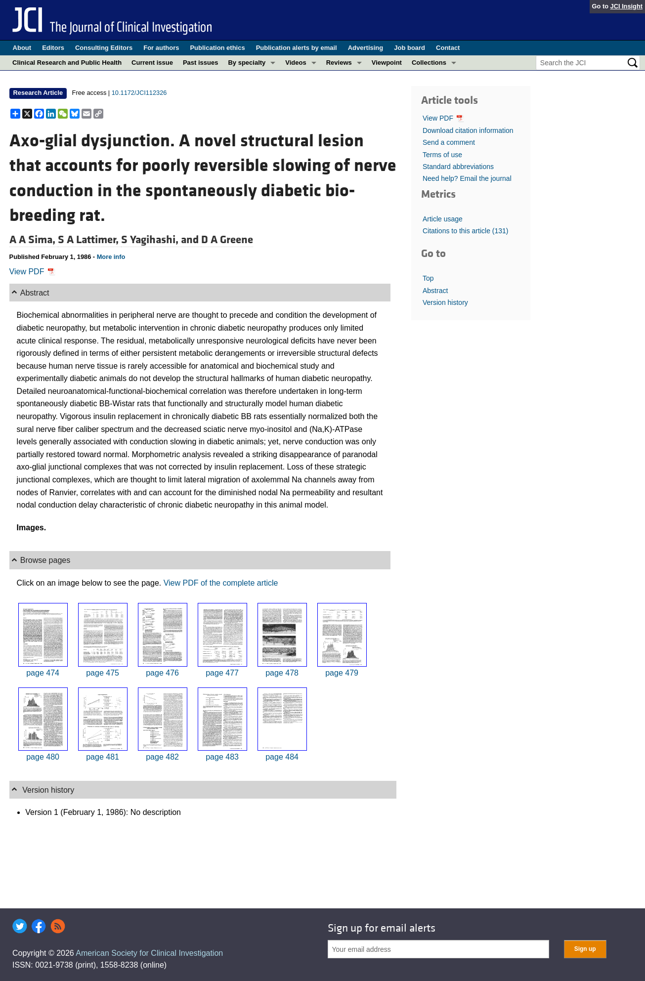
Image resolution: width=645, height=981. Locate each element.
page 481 (102, 757)
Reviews (339, 62)
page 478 (282, 673)
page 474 (42, 673)
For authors (161, 47)
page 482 (162, 757)
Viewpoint (387, 62)
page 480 (42, 757)
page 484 (282, 757)
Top (428, 278)
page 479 (341, 673)
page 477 (222, 673)
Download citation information (468, 130)
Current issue (152, 62)
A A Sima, (33, 240)
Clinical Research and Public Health (67, 62)
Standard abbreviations (458, 167)
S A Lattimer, (89, 240)
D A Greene (227, 240)
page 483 (222, 757)
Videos (295, 62)
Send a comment (449, 142)
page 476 (162, 673)
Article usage (443, 219)
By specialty (246, 62)
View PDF (32, 271)
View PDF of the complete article (221, 583)
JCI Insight (626, 6)
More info (111, 256)
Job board (409, 47)
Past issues (200, 62)
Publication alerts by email (296, 47)
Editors (53, 47)
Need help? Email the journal (467, 178)
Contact (448, 47)
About (22, 47)
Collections (429, 62)
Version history (445, 302)
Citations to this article (466, 231)
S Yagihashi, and (161, 240)
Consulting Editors (103, 47)
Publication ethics (217, 47)
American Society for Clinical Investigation (149, 953)
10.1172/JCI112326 (139, 92)
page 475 (102, 673)
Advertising (366, 47)
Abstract (435, 291)
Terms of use (442, 155)
